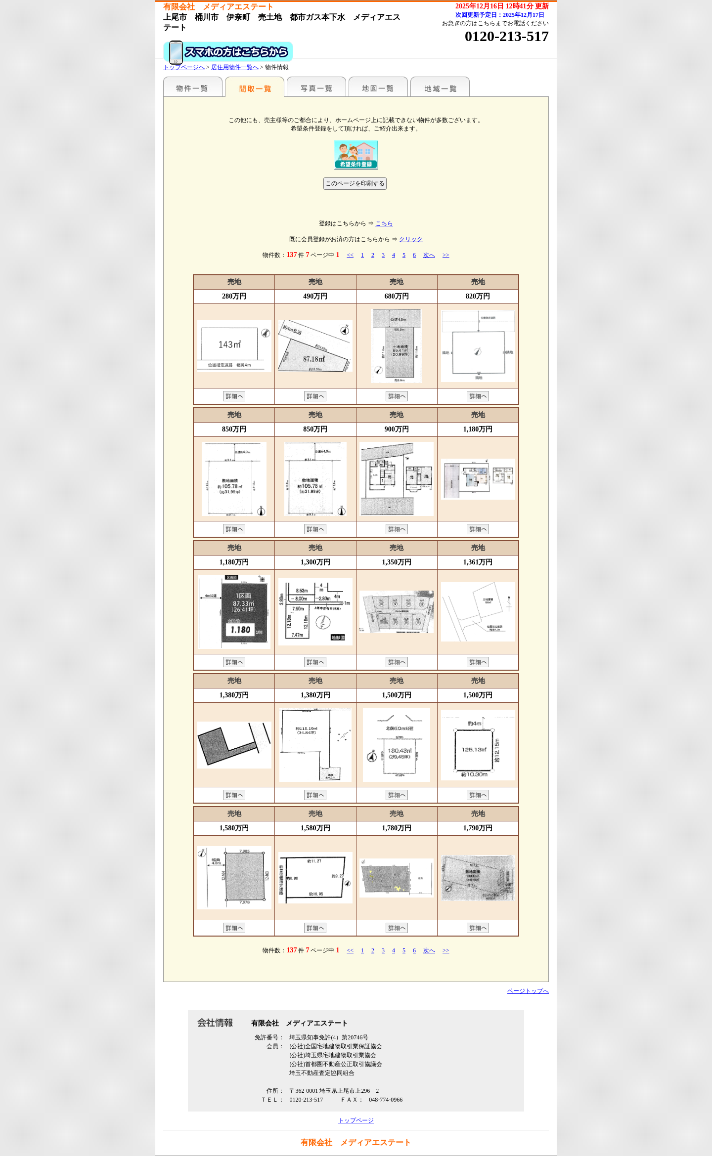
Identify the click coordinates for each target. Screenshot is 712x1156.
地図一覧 (378, 86)
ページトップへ (528, 990)
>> (446, 255)
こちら (384, 223)
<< (350, 255)
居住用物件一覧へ (235, 67)
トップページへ (184, 67)
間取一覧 (254, 86)
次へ (429, 255)
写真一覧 (316, 86)
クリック (411, 239)
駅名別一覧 (192, 86)
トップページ (356, 1120)
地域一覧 (440, 86)
